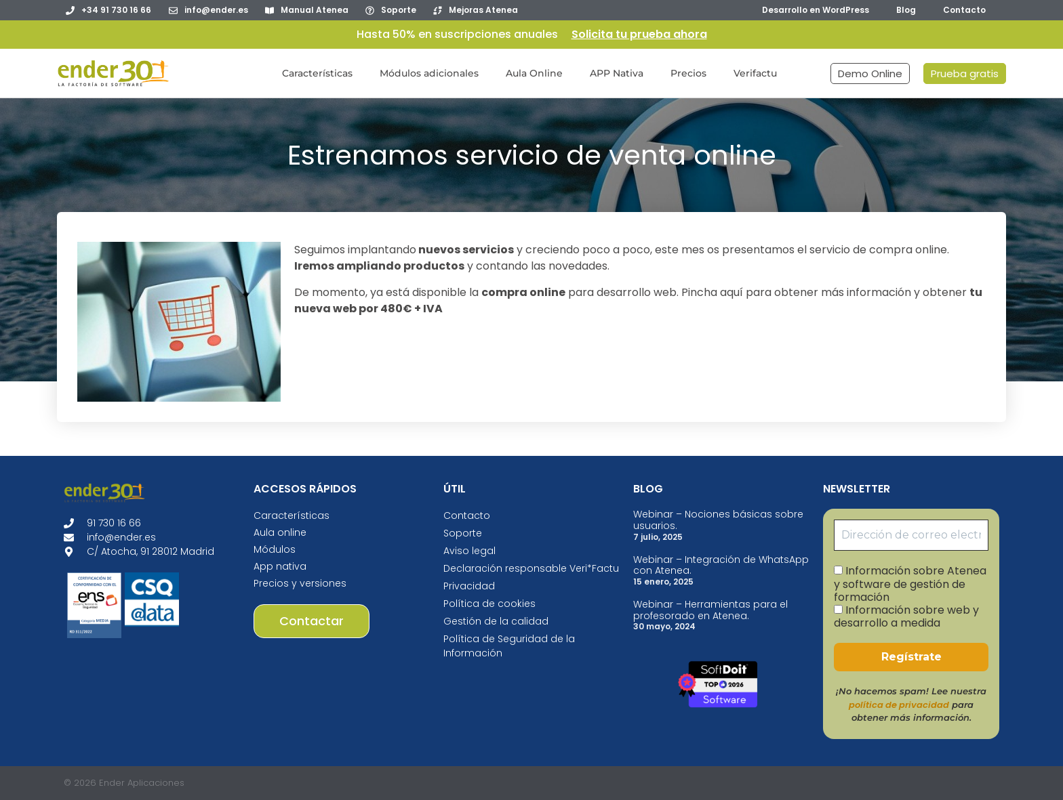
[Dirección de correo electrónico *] (911, 535)
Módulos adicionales (429, 73)
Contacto (964, 10)
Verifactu (755, 73)
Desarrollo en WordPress (815, 10)
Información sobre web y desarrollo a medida (906, 616)
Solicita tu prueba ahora (639, 34)
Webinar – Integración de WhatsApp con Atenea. (721, 565)
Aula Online (534, 73)
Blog (906, 10)
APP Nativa (616, 73)
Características (317, 73)
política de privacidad (899, 704)
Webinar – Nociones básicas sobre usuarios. (718, 519)
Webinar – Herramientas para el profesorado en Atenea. (710, 610)
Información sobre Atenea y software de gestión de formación (910, 584)
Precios (688, 73)
